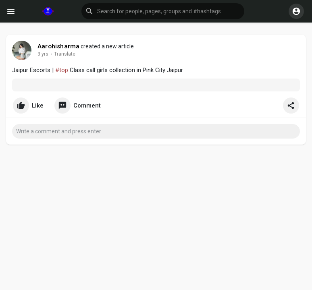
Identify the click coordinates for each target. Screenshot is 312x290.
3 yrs (42, 54)
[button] (162, 11)
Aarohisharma (58, 46)
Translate (64, 54)
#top (61, 70)
